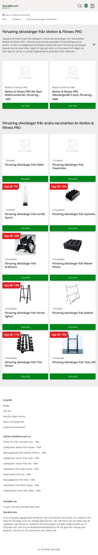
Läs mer (25, 105)
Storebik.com (10, 6)
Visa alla (25, 178)
